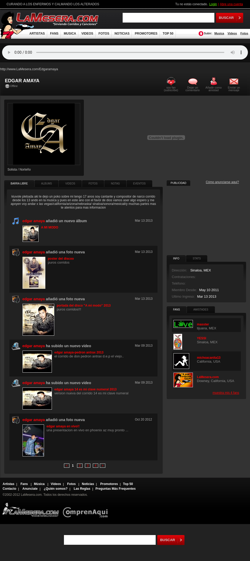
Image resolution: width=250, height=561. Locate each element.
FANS (54, 33)
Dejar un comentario (193, 89)
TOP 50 (168, 33)
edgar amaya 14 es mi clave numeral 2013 (86, 389)
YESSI (201, 338)
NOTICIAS (122, 33)
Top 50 (128, 484)
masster (203, 324)
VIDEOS (87, 33)
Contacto (9, 489)
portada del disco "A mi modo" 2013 (84, 305)
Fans (24, 484)
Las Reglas (82, 489)
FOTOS (104, 33)
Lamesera (30, 509)
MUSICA (70, 33)
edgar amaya (34, 221)
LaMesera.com (57, 19)
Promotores (109, 484)
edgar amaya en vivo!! (63, 426)
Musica (219, 33)
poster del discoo (61, 258)
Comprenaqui (86, 509)
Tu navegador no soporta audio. (125, 52)
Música (40, 484)
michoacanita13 (209, 358)
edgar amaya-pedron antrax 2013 (79, 352)
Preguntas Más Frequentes (115, 489)
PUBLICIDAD (178, 183)
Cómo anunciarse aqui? (222, 182)
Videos (232, 33)
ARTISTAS (37, 33)
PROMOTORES (146, 33)
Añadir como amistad (213, 88)
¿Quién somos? (56, 489)
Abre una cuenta (231, 4)
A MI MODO (49, 227)
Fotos (244, 33)
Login (213, 4)
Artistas (8, 484)
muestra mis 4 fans (226, 393)
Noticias (88, 484)
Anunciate (30, 489)
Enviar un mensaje (234, 88)
